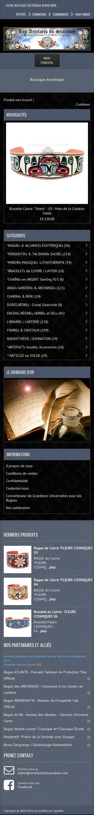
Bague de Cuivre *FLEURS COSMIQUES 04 (63, 582)
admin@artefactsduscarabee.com (43, 773)
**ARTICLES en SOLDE (27, 355)
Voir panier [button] (82, 14)
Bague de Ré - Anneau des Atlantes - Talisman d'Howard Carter (47, 717)
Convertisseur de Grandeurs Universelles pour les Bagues (43, 498)
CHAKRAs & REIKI (24, 296)
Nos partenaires (18, 507)
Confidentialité (17, 481)
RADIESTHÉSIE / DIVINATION (32, 338)
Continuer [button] (83, 104)
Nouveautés (17, 115)
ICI (39, 664)
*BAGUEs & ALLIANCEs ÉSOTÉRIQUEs (38, 245)
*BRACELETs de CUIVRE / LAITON (35, 271)
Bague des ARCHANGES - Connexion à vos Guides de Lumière (47, 689)
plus (52, 567)
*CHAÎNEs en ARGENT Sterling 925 (35, 279)
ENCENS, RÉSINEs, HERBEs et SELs (36, 313)
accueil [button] (21, 14)
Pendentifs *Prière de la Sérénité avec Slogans (47, 737)
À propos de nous (19, 466)
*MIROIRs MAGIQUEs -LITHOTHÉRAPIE (39, 262)
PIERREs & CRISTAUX (28, 330)
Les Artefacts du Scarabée (49, 811)
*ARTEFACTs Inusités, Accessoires (35, 347)
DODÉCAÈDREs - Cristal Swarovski (34, 305)
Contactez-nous (17, 488)
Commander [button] (60, 14)
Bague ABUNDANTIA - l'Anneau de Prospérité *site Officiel (47, 703)
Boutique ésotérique (47, 79)
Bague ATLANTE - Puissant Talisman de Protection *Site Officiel (47, 675)
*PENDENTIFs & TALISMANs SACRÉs (39, 254)
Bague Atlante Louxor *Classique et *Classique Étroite (47, 729)
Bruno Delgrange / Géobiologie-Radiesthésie (47, 745)
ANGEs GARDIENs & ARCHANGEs (36, 288)
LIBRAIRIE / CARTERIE (27, 321)
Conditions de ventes (22, 473)
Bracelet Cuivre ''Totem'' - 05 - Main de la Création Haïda (47, 210)
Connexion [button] (39, 14)
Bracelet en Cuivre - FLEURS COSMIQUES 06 (55, 614)
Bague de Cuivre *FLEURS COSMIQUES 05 (63, 550)
